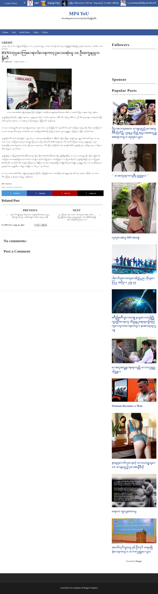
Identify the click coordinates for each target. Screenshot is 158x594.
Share (40, 193)
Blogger (139, 561)
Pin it (65, 193)
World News (24, 32)
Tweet (15, 193)
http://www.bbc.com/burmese (12, 187)
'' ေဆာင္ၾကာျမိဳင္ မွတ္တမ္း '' (130, 175)
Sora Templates (75, 588)
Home (5, 32)
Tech (14, 32)
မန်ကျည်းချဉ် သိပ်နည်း (63, 3)
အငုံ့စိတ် (45, 3)
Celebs (45, 32)
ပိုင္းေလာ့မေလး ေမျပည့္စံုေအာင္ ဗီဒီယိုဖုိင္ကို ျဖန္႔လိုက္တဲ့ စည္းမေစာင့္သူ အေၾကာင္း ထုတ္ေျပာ (134, 132)
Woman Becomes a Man (127, 406)
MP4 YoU (79, 13)
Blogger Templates (90, 588)
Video (35, 32)
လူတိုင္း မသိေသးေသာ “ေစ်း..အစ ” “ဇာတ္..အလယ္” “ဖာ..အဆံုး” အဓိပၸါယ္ (103, 3)
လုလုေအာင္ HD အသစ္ (125, 237)
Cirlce (91, 193)
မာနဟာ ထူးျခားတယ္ (124, 511)
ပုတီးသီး (31, 3)
